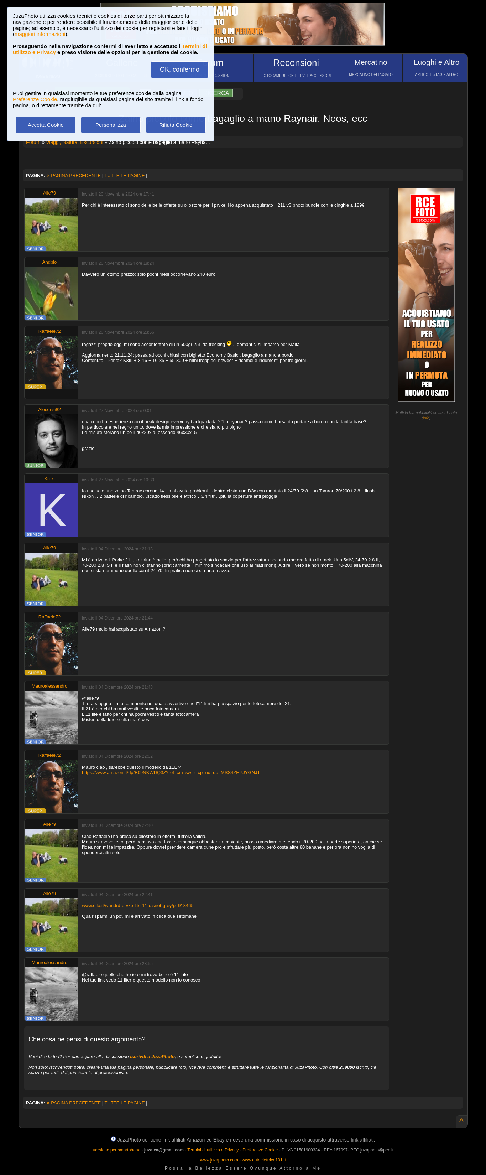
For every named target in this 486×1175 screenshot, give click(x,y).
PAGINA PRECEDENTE (74, 175)
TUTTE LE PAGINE (124, 175)
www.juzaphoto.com (219, 1160)
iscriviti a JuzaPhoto (152, 1056)
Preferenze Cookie (35, 99)
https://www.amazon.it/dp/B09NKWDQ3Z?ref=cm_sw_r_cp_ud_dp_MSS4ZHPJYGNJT (171, 772)
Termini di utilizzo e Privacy (213, 1150)
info (426, 418)
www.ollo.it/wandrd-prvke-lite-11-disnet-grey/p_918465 (138, 905)
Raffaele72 (49, 331)
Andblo (49, 262)
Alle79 (49, 193)
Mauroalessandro (49, 686)
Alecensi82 (49, 409)
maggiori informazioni (40, 34)
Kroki (49, 478)
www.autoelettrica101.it (264, 1160)
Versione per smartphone (116, 1150)
